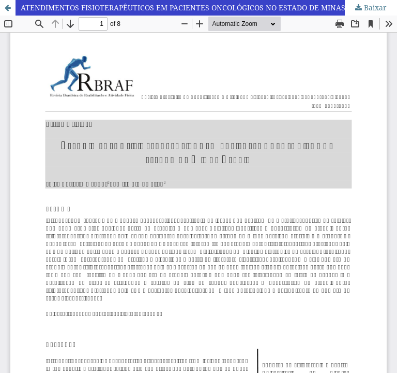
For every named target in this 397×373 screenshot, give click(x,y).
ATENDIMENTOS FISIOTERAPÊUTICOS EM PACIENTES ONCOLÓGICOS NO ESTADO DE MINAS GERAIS (197, 7)
